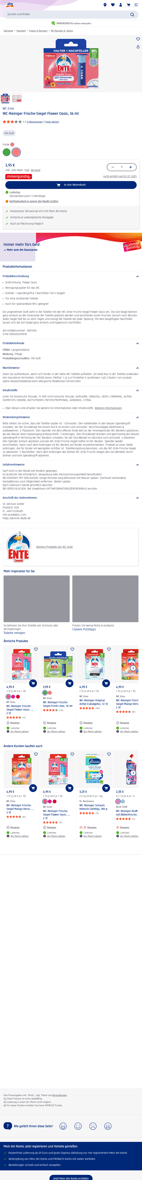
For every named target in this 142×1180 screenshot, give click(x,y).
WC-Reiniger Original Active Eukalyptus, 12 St (93, 702)
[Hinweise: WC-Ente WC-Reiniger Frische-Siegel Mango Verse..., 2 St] (122, 723)
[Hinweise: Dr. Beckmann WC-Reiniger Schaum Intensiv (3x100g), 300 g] (88, 827)
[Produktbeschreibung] (71, 276)
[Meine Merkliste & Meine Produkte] (113, 5)
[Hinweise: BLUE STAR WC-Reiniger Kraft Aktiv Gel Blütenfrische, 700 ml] (122, 827)
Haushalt (21, 31)
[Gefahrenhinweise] (71, 464)
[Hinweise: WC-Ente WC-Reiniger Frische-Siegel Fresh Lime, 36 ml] (49, 723)
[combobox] (71, 15)
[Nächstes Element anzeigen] (133, 668)
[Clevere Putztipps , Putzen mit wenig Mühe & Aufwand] (105, 605)
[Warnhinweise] (71, 368)
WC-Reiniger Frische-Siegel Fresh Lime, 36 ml (57, 704)
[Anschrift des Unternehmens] (71, 497)
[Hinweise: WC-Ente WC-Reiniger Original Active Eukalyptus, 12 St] (86, 723)
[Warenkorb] (128, 5)
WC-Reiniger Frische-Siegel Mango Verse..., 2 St (19, 809)
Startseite (8, 31)
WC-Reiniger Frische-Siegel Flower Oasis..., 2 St (19, 710)
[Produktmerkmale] (71, 343)
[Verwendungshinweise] (71, 417)
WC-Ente (8, 108)
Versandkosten (59, 1095)
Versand (35, 170)
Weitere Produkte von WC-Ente (39, 547)
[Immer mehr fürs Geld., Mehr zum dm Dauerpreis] (71, 247)
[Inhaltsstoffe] (71, 390)
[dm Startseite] (10, 5)
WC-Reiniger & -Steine (62, 31)
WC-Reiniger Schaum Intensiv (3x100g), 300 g (93, 807)
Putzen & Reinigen (38, 31)
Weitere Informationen (108, 408)
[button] (136, 5)
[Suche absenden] (132, 15)
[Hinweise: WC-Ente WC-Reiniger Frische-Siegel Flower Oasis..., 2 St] (13, 723)
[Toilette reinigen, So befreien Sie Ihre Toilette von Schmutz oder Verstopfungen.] (37, 605)
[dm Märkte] (105, 5)
